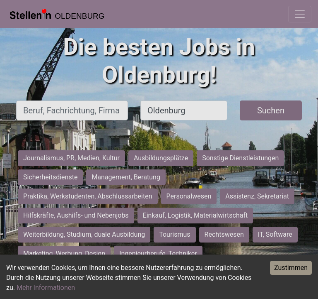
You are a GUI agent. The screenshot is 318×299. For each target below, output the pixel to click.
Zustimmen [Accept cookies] (291, 268)
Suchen (270, 110)
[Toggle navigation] (299, 14)
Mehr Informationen (46, 288)
